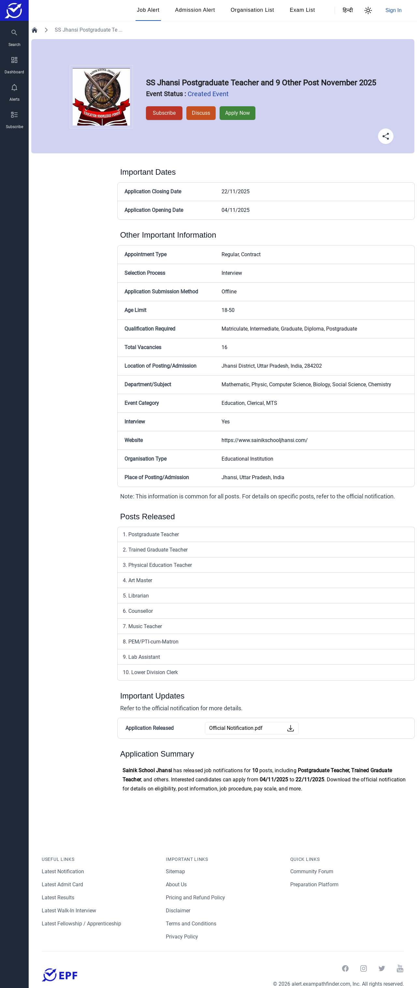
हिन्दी (347, 10)
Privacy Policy (182, 937)
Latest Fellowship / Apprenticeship (82, 924)
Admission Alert (195, 10)
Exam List (302, 10)
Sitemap (175, 871)
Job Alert (148, 10)
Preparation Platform (314, 884)
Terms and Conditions (191, 924)
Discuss (200, 113)
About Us (176, 884)
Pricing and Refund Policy (195, 897)
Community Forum (312, 871)
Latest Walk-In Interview (70, 910)
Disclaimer (178, 910)
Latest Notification (63, 871)
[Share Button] (386, 136)
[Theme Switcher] (368, 10)
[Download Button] (291, 728)
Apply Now (236, 113)
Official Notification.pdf (236, 728)
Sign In (393, 10)
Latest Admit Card (63, 884)
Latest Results (58, 897)
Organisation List (252, 10)
